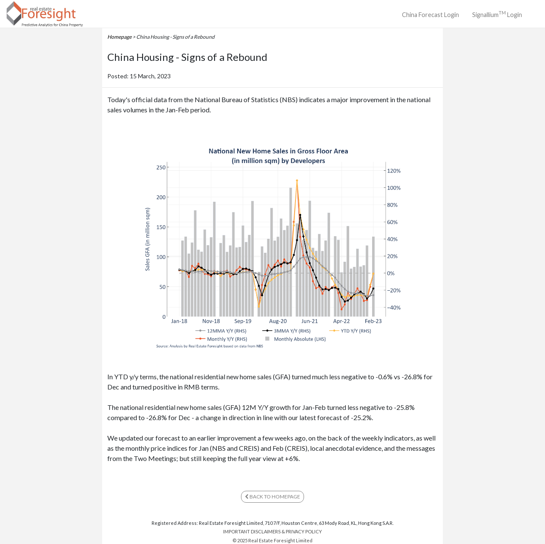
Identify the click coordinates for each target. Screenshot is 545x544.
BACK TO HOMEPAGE (272, 496)
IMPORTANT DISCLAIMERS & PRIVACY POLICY (272, 531)
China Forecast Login (430, 14)
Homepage (119, 37)
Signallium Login (497, 14)
